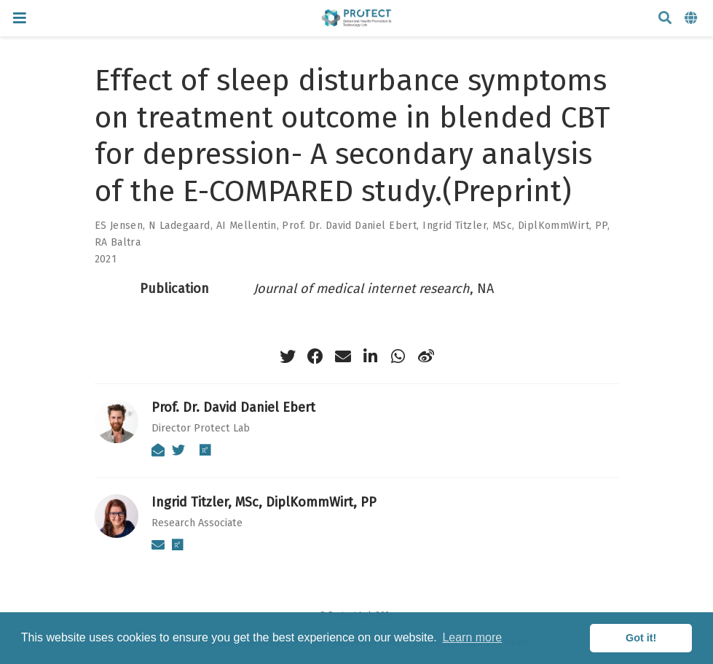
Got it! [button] (641, 638)
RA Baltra (118, 242)
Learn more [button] (472, 637)
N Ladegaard (179, 225)
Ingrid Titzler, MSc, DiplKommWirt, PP (514, 225)
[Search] (664, 18)
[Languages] (693, 18)
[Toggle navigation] (19, 17)
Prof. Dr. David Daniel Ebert (349, 225)
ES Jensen (119, 225)
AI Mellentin (246, 225)
